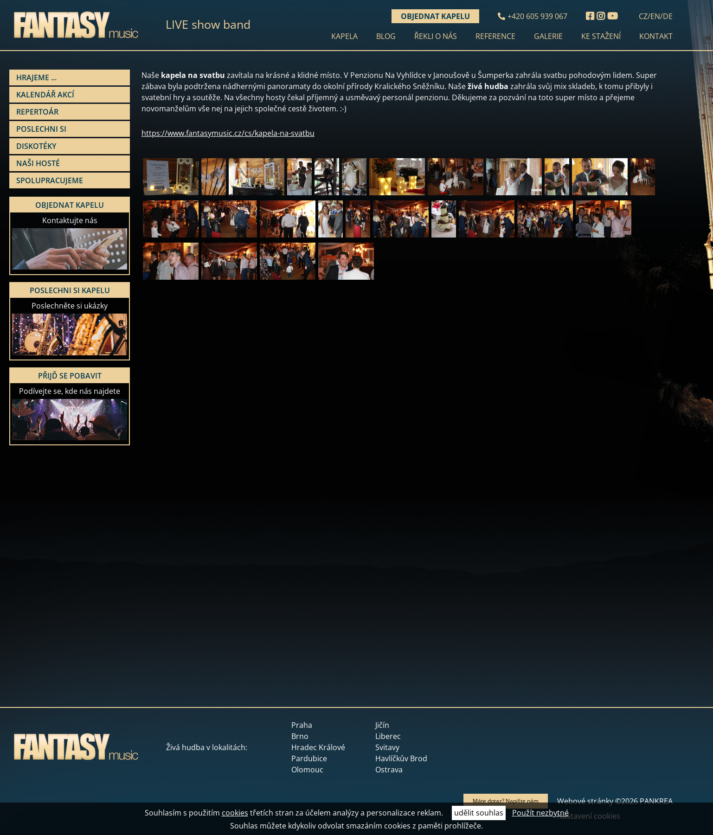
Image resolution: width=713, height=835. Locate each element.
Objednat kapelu (435, 16)
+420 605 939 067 (537, 16)
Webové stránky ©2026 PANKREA (615, 801)
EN (655, 16)
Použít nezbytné (540, 813)
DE (668, 16)
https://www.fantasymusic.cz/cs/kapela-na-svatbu (228, 133)
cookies (235, 813)
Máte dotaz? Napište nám (506, 801)
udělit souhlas (478, 813)
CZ (643, 16)
